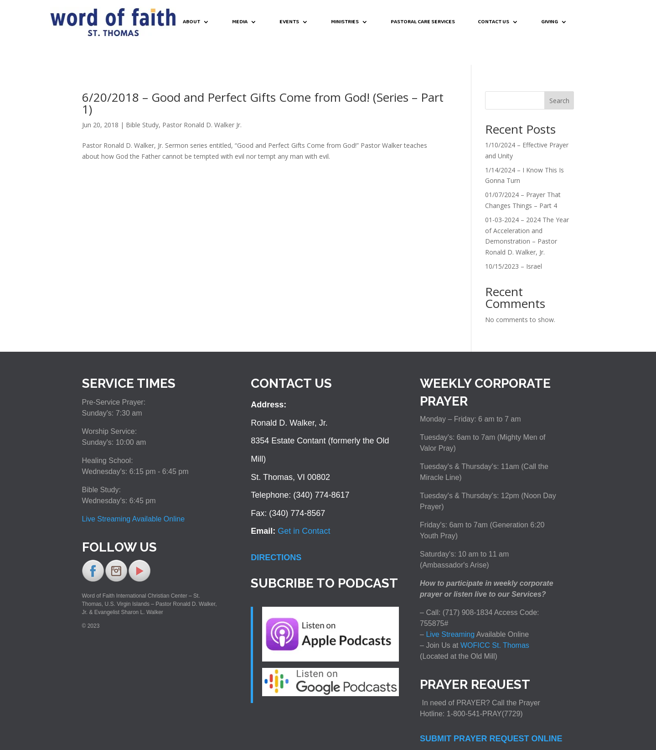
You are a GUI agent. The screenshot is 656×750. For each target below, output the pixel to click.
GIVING (549, 22)
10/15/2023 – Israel (513, 245)
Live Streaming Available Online (133, 498)
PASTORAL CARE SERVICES (423, 22)
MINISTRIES (345, 22)
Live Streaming (449, 613)
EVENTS (289, 22)
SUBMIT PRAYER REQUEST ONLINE (491, 717)
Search (559, 79)
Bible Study (142, 103)
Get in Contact (304, 510)
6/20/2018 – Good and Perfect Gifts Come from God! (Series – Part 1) (263, 82)
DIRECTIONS (276, 536)
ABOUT (191, 22)
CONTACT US (493, 22)
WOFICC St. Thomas (494, 624)
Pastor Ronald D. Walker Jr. (202, 103)
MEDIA (240, 22)
